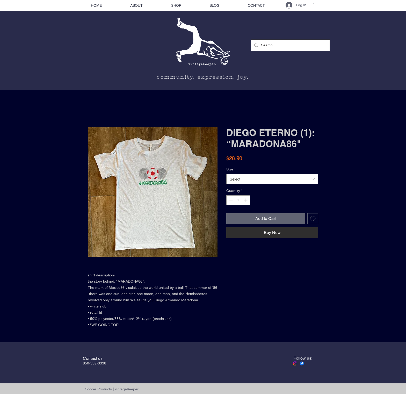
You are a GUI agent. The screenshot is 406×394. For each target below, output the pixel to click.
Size (231, 169)
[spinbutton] (238, 200)
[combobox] (272, 179)
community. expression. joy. (203, 77)
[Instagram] (295, 363)
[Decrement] (230, 200)
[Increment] (246, 200)
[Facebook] (301, 363)
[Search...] (290, 45)
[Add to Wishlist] (312, 218)
